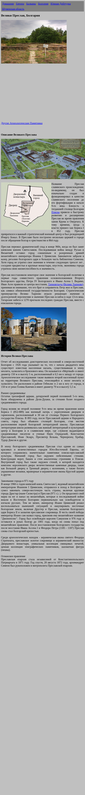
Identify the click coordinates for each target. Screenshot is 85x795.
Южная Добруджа (61, 3)
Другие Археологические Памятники (21, 123)
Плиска (55, 212)
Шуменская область (13, 8)
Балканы (31, 3)
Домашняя (8, 3)
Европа (20, 3)
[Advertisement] (24, 94)
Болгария (43, 3)
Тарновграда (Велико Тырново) (65, 284)
